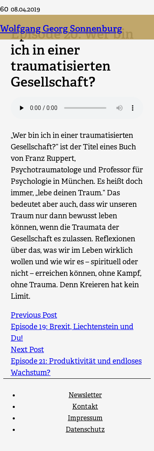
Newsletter (85, 395)
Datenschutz (85, 429)
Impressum (85, 418)
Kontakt (85, 406)
